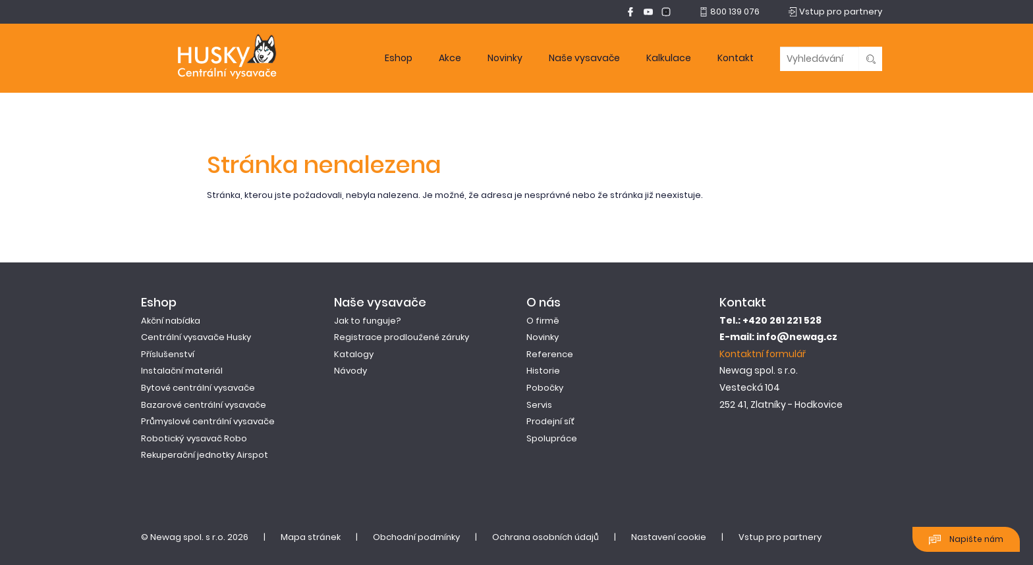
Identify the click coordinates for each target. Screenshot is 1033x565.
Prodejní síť (550, 421)
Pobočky (544, 387)
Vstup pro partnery (780, 537)
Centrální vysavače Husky (196, 337)
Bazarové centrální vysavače (203, 405)
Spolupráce (551, 438)
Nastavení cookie (668, 537)
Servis (539, 405)
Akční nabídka (170, 320)
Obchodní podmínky (416, 537)
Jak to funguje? (367, 320)
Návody (350, 370)
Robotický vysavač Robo (194, 438)
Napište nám (966, 539)
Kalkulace (668, 57)
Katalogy (354, 354)
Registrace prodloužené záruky (401, 337)
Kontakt (735, 57)
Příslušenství (167, 354)
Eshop (398, 57)
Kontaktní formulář (762, 353)
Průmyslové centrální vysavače (208, 421)
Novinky (505, 57)
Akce (450, 57)
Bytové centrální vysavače (198, 387)
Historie (543, 370)
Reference (549, 354)
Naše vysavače (584, 57)
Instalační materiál (182, 370)
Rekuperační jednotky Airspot (204, 455)
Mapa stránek (311, 537)
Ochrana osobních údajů (545, 537)
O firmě (542, 320)
